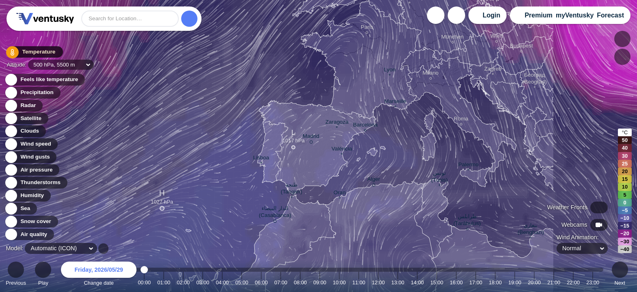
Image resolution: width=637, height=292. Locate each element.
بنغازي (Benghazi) (531, 229)
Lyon (390, 71)
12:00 (378, 282)
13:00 (397, 282)
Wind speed (31, 144)
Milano (430, 74)
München (452, 38)
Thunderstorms (36, 183)
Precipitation (32, 93)
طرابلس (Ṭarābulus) (467, 221)
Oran (340, 193)
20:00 (534, 282)
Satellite (26, 119)
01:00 (163, 282)
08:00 (300, 282)
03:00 (202, 282)
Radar (23, 106)
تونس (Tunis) (439, 177)
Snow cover (31, 222)
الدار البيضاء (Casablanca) (275, 213)
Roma (461, 120)
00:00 (144, 282)
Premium (538, 15)
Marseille (395, 102)
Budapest (521, 47)
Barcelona (365, 126)
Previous (16, 275)
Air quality (29, 234)
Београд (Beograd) (534, 79)
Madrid (311, 137)
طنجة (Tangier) (291, 189)
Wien (496, 37)
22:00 (573, 282)
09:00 (319, 282)
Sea (20, 209)
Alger (373, 180)
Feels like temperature (44, 80)
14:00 (417, 282)
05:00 (241, 282)
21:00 (553, 282)
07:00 (280, 282)
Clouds (25, 131)
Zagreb (493, 70)
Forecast (610, 15)
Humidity (27, 196)
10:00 (339, 282)
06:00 (261, 282)
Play (43, 275)
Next (620, 275)
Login (491, 15)
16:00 (456, 282)
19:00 (514, 282)
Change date (98, 275)
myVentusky (575, 15)
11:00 (358, 282)
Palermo (468, 165)
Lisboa (261, 159)
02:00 (183, 282)
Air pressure (32, 170)
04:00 (222, 282)
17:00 (475, 282)
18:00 (495, 282)
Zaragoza (337, 123)
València (342, 150)
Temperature (32, 52)
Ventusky (44, 18)
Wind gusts (30, 157)
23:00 (592, 282)
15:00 (436, 282)
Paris (367, 28)
